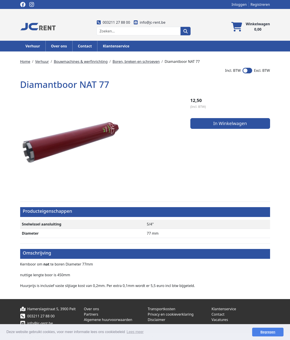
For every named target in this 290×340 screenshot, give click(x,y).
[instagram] (31, 4)
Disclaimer (156, 319)
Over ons (59, 46)
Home (25, 61)
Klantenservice (116, 46)
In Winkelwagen (230, 123)
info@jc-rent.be (149, 22)
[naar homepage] (38, 26)
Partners (91, 314)
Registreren (260, 4)
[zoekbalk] (139, 31)
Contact (85, 46)
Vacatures (220, 319)
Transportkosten (161, 308)
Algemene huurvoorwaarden (108, 319)
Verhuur (33, 46)
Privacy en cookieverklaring (171, 314)
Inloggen (239, 4)
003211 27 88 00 (113, 22)
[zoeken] (185, 31)
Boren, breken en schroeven (136, 61)
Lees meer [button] (135, 332)
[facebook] (23, 4)
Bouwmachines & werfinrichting (80, 61)
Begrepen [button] (267, 332)
